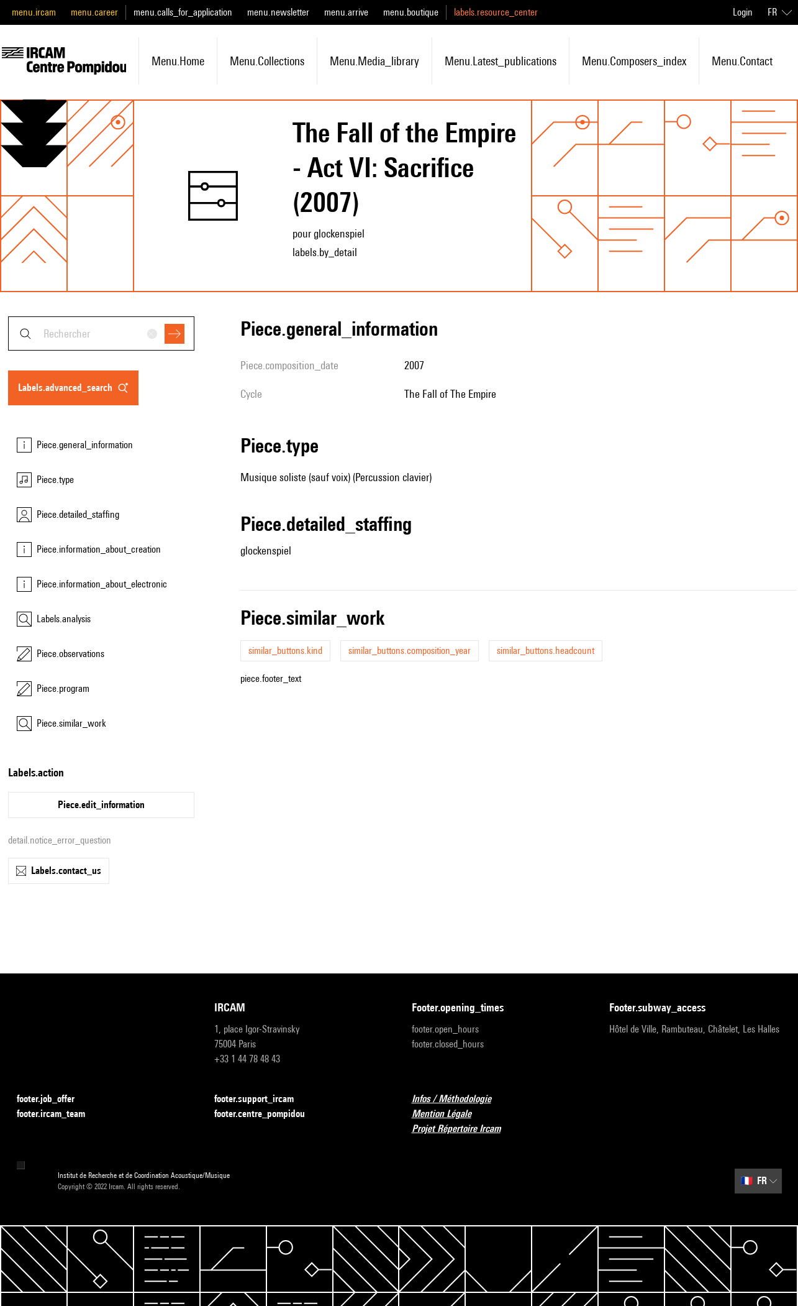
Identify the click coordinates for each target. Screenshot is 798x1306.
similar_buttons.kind (285, 650)
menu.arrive (346, 12)
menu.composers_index (634, 61)
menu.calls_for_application (183, 12)
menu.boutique (410, 12)
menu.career (94, 12)
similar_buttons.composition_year (409, 650)
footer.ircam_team (58, 1114)
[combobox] (101, 333)
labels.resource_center (496, 12)
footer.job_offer (53, 1099)
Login (743, 12)
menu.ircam (34, 12)
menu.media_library (374, 61)
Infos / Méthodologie (459, 1099)
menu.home (178, 61)
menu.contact (742, 61)
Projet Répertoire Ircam (463, 1129)
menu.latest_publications (500, 61)
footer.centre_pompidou (267, 1114)
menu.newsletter (278, 12)
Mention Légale (449, 1114)
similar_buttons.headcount (545, 650)
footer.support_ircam (261, 1099)
